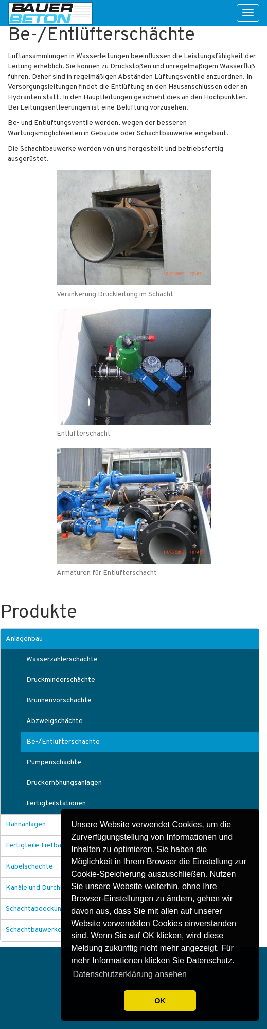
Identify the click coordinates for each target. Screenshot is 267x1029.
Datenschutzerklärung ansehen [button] (129, 974)
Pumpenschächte (53, 762)
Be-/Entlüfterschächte (63, 741)
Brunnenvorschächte (59, 700)
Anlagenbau (24, 639)
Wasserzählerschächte (62, 659)
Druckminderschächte (60, 680)
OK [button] (160, 1001)
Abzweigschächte (54, 721)
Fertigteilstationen (56, 803)
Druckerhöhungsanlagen (64, 783)
